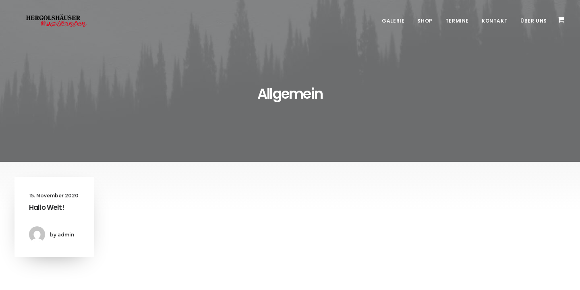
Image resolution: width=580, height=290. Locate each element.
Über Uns (533, 20)
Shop (424, 20)
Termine (457, 20)
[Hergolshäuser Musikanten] (48, 21)
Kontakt (495, 20)
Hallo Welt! (46, 207)
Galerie (393, 20)
